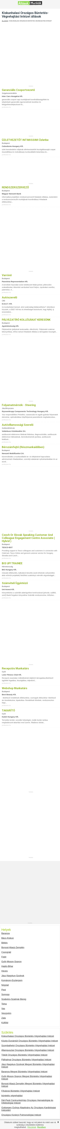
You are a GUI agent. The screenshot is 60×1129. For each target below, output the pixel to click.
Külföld (4, 1022)
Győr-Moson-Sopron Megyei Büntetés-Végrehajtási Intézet (26, 1077)
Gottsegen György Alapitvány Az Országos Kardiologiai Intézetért (28, 1108)
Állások (5, 21)
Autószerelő (9, 297)
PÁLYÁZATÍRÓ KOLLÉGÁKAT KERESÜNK (26, 319)
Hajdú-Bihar (7, 966)
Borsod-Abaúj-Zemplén (12, 947)
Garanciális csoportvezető (18, 90)
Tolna (4, 1004)
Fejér (3, 957)
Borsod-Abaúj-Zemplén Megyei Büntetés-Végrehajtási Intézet (28, 1084)
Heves (4, 971)
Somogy (5, 994)
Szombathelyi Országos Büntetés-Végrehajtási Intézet (28, 1045)
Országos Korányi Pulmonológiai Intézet (21, 1115)
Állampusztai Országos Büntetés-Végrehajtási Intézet (27, 1050)
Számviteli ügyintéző (15, 583)
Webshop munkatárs (14, 688)
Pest (3, 990)
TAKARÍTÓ (8, 710)
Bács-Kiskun (7, 938)
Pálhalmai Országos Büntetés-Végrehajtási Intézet (26, 1059)
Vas (3, 1008)
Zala (3, 1018)
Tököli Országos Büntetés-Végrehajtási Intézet (24, 1055)
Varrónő (7, 275)
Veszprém (6, 1013)
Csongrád (6, 952)
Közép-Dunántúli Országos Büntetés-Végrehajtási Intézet (29, 1041)
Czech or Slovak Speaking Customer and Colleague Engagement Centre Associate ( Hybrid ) (28, 538)
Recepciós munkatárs (15, 668)
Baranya (5, 933)
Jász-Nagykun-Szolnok (12, 975)
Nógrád (5, 985)
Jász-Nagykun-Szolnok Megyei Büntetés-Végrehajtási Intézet (28, 1065)
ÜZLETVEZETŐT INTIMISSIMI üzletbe (25, 139)
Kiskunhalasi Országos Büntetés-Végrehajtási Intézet (27, 1036)
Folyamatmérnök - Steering (19, 405)
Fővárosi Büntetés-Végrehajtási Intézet (20, 1091)
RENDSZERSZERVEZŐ (15, 187)
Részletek (32, 1127)
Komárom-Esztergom (11, 980)
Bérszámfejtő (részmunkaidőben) (23, 447)
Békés (4, 943)
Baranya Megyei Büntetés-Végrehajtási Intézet (24, 1071)
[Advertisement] (30, 55)
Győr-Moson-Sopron (11, 961)
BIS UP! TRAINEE (12, 563)
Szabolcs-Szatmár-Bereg (13, 999)
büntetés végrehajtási (12, 1095)
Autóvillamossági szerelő (17, 424)
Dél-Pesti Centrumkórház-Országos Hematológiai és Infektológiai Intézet (27, 1101)
